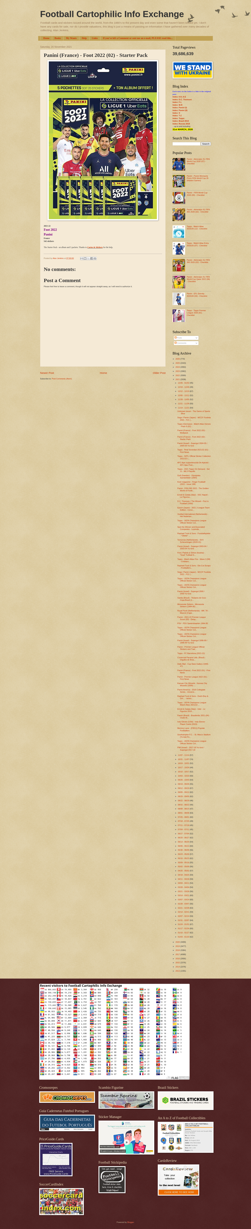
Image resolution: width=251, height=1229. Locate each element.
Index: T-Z (177, 116)
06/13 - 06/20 (184, 842)
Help (84, 38)
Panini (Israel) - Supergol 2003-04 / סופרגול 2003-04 (192, 547)
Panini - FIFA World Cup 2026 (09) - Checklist (197, 194)
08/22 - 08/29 (184, 800)
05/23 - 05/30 (184, 854)
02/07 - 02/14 (184, 916)
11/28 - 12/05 (184, 399)
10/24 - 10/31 (184, 763)
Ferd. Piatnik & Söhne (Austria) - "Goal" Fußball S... (191, 554)
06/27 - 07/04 (184, 834)
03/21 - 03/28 (184, 891)
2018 (178, 950)
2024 (178, 367)
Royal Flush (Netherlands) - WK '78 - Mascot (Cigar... (193, 612)
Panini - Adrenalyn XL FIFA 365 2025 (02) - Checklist (198, 261)
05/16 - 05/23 (184, 858)
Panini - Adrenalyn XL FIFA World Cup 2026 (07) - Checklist (198, 161)
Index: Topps (178, 118)
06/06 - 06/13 (184, 846)
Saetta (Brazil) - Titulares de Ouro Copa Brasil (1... (191, 599)
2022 (178, 375)
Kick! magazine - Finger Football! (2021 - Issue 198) (191, 483)
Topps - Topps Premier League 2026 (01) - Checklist (196, 312)
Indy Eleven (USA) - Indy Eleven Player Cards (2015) (191, 723)
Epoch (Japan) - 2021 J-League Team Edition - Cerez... (193, 509)
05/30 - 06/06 (184, 850)
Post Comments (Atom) (62, 379)
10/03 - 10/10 (184, 776)
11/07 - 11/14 (184, 755)
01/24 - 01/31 (184, 924)
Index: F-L (177, 102)
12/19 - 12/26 (184, 387)
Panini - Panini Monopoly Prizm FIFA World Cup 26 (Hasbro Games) (197, 178)
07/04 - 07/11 (184, 829)
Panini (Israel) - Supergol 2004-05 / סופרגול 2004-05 (192, 444)
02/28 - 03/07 (184, 904)
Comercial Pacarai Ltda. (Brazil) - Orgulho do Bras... (191, 658)
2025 (178, 363)
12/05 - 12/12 (184, 395)
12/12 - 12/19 (184, 391)
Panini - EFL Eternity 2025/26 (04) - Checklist (197, 295)
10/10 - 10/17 (184, 772)
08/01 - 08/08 (184, 813)
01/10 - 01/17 (184, 933)
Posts (178, 338)
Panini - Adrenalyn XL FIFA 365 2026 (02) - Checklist (198, 210)
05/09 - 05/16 (184, 862)
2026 (178, 359)
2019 (178, 946)
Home (46, 38)
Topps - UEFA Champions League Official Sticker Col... (191, 521)
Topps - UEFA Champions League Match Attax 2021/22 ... (191, 704)
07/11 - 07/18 (184, 825)
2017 (178, 954)
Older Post (159, 372)
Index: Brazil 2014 (181, 121)
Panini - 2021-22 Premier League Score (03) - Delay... (191, 618)
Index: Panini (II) (180, 110)
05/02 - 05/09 (184, 866)
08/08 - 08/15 (184, 809)
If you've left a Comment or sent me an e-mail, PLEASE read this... (138, 38)
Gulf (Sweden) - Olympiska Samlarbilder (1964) (188, 476)
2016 (178, 959)
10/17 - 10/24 (184, 767)
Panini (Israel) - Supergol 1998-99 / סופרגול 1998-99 (192, 641)
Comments (180, 343)
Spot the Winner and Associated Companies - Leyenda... (191, 528)
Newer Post (47, 372)
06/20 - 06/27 (184, 838)
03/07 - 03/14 (184, 900)
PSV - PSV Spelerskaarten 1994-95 (192, 623)
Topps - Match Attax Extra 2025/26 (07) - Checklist (198, 244)
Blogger (130, 1222)
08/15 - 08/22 (184, 805)
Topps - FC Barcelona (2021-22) (191, 653)
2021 (178, 379)
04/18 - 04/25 (184, 875)
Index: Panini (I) (180, 108)
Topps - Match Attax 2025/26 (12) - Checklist (197, 227)
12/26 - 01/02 (184, 383)
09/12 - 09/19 (184, 788)
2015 (178, 963)
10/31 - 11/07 (184, 759)
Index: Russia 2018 (181, 124)
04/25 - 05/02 (184, 871)
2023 (178, 371)
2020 (178, 942)
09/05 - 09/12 (184, 792)
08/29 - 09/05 (184, 796)
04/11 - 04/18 (184, 879)
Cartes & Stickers (95, 247)
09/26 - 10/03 (184, 780)
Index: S (176, 113)
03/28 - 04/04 (184, 887)
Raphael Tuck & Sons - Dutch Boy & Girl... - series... (192, 697)
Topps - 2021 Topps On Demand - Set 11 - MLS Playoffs (193, 470)
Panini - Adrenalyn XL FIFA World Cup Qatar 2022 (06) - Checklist (198, 279)
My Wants (71, 38)
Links (95, 38)
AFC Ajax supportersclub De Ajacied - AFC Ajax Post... (193, 464)
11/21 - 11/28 (184, 404)
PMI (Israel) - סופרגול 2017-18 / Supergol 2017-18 (190, 748)
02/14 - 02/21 (184, 912)
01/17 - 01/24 (184, 928)
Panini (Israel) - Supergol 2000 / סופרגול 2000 (191, 592)
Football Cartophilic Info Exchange (112, 14)
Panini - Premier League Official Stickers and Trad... (191, 648)
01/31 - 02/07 (184, 920)
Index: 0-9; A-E (179, 97)
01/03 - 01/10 (184, 937)
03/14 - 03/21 (184, 895)
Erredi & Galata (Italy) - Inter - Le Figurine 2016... (191, 710)
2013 (178, 971)
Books (58, 38)
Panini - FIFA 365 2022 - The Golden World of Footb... (193, 489)
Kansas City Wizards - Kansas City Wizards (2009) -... (192, 684)
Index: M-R (177, 105)
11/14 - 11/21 (184, 408)
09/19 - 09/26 (184, 784)
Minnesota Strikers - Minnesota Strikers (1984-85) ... (190, 605)
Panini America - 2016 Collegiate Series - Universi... (191, 691)
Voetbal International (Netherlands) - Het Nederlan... (192, 515)
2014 (178, 967)
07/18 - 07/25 (184, 821)
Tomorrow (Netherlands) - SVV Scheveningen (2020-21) (190, 541)
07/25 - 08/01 (184, 817)
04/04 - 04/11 (184, 883)
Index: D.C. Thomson (182, 100)
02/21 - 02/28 (184, 908)
